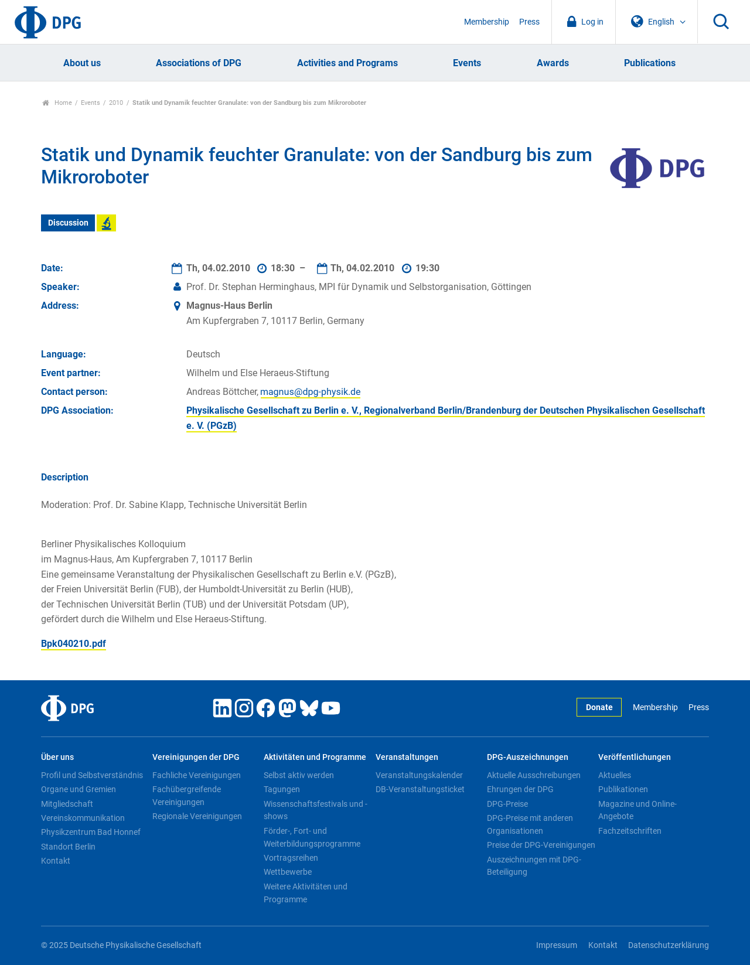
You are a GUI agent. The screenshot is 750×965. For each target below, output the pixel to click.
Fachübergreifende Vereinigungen (186, 796)
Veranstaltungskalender (419, 775)
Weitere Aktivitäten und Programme (305, 893)
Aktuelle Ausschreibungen (534, 775)
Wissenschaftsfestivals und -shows (315, 810)
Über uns (57, 757)
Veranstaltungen (407, 757)
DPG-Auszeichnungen (527, 757)
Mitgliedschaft (67, 804)
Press (529, 22)
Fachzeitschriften (630, 831)
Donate (599, 707)
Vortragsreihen (291, 857)
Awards (553, 63)
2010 (116, 103)
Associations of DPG (198, 63)
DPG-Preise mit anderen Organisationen (530, 824)
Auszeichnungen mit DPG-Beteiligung (534, 866)
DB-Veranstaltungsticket (420, 789)
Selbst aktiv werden (299, 775)
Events (467, 63)
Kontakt (55, 860)
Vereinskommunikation (83, 818)
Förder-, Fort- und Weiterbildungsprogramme (312, 837)
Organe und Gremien (78, 789)
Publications (650, 63)
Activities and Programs (347, 63)
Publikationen (623, 789)
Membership (486, 22)
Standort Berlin (68, 846)
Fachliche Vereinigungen (196, 775)
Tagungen (282, 789)
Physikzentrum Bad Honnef (91, 832)
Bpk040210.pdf (73, 643)
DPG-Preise (507, 804)
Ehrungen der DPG (520, 789)
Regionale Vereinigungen (197, 816)
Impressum (556, 945)
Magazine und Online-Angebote (637, 810)
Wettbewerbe (288, 872)
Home (57, 103)
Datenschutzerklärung (668, 945)
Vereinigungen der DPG (196, 757)
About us (82, 63)
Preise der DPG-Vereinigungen (541, 845)
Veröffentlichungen (634, 757)
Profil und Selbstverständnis (92, 775)
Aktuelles (614, 775)
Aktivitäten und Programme (315, 757)
